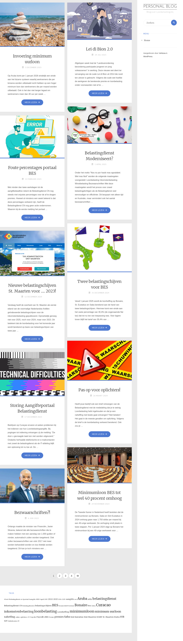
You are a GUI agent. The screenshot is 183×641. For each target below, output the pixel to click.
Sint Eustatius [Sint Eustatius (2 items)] (76, 617)
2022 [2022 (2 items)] (50, 599)
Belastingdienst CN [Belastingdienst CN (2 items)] (13, 605)
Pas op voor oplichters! (99, 389)
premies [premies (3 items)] (59, 617)
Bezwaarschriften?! (32, 512)
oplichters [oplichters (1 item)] (23, 617)
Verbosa (162, 58)
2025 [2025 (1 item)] (63, 599)
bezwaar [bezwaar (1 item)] (71, 606)
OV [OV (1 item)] (29, 617)
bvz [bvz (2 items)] (89, 605)
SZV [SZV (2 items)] (6, 621)
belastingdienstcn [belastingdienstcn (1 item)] (28, 606)
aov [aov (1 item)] (75, 599)
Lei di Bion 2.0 (99, 49)
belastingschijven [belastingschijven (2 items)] (43, 605)
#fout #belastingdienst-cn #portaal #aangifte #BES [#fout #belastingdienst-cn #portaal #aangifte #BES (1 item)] (22, 599)
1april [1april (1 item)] (42, 599)
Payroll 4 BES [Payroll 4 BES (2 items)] (42, 617)
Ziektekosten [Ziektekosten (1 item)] (12, 621)
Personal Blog (160, 9)
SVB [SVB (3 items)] (122, 617)
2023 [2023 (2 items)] (55, 599)
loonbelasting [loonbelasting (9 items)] (45, 611)
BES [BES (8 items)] (55, 605)
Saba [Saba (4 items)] (67, 616)
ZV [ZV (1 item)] (18, 621)
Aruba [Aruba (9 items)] (82, 598)
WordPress (147, 62)
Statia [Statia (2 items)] (117, 617)
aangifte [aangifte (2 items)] (70, 599)
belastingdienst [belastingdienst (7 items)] (104, 599)
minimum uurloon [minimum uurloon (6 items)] (108, 611)
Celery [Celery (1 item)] (93, 606)
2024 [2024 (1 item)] (60, 599)
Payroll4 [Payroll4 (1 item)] (33, 617)
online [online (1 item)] (18, 617)
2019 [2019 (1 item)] (46, 599)
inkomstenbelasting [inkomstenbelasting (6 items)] (19, 611)
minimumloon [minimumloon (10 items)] (82, 611)
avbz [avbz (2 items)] (90, 599)
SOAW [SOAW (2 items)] (99, 617)
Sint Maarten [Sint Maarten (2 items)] (90, 617)
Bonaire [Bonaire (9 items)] (81, 605)
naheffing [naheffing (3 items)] (9, 617)
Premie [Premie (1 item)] (51, 617)
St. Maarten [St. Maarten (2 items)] (108, 617)
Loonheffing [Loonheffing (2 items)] (63, 612)
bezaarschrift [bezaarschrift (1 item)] (63, 606)
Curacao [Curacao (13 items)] (103, 605)
